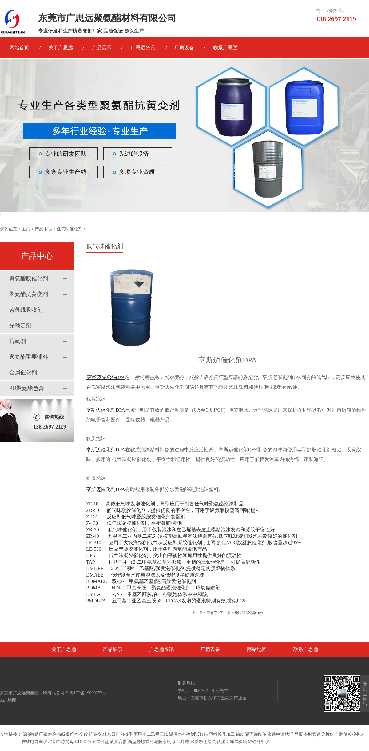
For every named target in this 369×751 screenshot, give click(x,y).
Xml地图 (8, 700)
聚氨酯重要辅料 (28, 357)
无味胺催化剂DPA (249, 613)
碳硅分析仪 (258, 741)
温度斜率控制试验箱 (188, 734)
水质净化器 (201, 741)
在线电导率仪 (34, 741)
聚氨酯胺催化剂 (28, 278)
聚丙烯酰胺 (256, 734)
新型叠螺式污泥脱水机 (149, 741)
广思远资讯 (143, 47)
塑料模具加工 (222, 734)
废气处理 (180, 741)
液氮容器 (118, 741)
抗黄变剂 (97, 734)
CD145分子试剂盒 (92, 741)
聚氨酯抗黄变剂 (28, 294)
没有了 (212, 613)
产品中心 (43, 229)
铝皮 (240, 734)
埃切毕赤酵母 (61, 741)
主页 (26, 229)
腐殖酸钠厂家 (34, 734)
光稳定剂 (20, 325)
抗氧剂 (17, 341)
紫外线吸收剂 (25, 310)
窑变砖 (81, 734)
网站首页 (19, 47)
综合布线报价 (61, 734)
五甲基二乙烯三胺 (151, 734)
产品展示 (102, 47)
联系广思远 (225, 47)
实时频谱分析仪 (319, 734)
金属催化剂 (23, 373)
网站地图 (257, 649)
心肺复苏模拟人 (350, 734)
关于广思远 (60, 47)
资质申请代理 (280, 734)
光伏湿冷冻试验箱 (229, 741)
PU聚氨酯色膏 (26, 388)
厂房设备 (184, 47)
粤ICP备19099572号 (87, 693)
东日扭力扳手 (120, 734)
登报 (298, 734)
